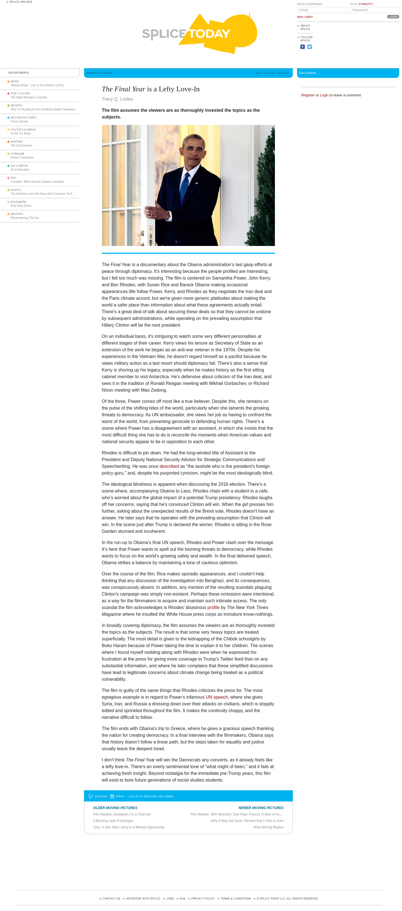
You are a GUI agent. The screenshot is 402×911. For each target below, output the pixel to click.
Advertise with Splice (143, 898)
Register (308, 95)
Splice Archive (21, 2)
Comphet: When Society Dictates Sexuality (37, 181)
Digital (16, 190)
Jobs (170, 898)
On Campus (19, 166)
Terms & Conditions (236, 898)
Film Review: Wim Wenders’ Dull (239, 814)
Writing (17, 141)
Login (324, 95)
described (169, 466)
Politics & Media (23, 129)
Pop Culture (20, 93)
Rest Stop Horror (21, 205)
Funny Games (19, 121)
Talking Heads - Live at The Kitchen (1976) (37, 85)
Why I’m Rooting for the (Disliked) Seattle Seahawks (43, 109)
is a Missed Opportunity (128, 827)
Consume (17, 153)
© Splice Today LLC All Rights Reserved (287, 898)
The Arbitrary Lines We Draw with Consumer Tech (42, 193)
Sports (16, 105)
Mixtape (17, 214)
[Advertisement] (374, 45)
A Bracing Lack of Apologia (113, 821)
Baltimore (18, 202)
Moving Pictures (23, 117)
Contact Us (111, 898)
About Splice (305, 27)
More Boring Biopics (269, 827)
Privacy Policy (202, 898)
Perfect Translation (22, 157)
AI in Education (20, 169)
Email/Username (309, 4)
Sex (13, 178)
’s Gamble (29, 97)
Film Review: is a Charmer (122, 814)
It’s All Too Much (21, 133)
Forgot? (365, 4)
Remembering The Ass (25, 217)
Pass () (361, 4)
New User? (305, 17)
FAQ (182, 898)
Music (15, 81)
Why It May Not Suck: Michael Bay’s (247, 821)
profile (213, 607)
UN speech (217, 697)
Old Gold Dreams (21, 145)
